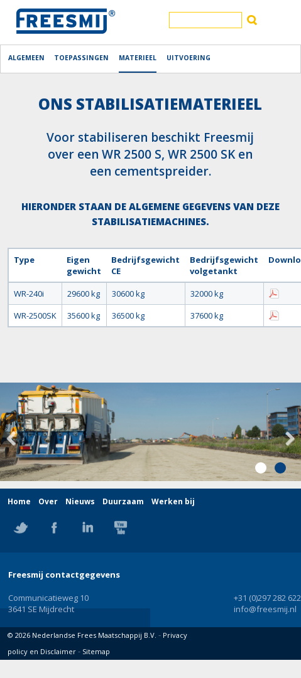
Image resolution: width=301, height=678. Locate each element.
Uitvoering (189, 57)
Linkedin (87, 527)
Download (274, 294)
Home (19, 501)
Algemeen (26, 57)
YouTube (120, 527)
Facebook (54, 527)
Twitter (20, 527)
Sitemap (96, 651)
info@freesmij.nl (265, 609)
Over (48, 501)
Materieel (137, 57)
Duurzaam (123, 501)
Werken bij (173, 501)
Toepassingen (81, 57)
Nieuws (80, 501)
